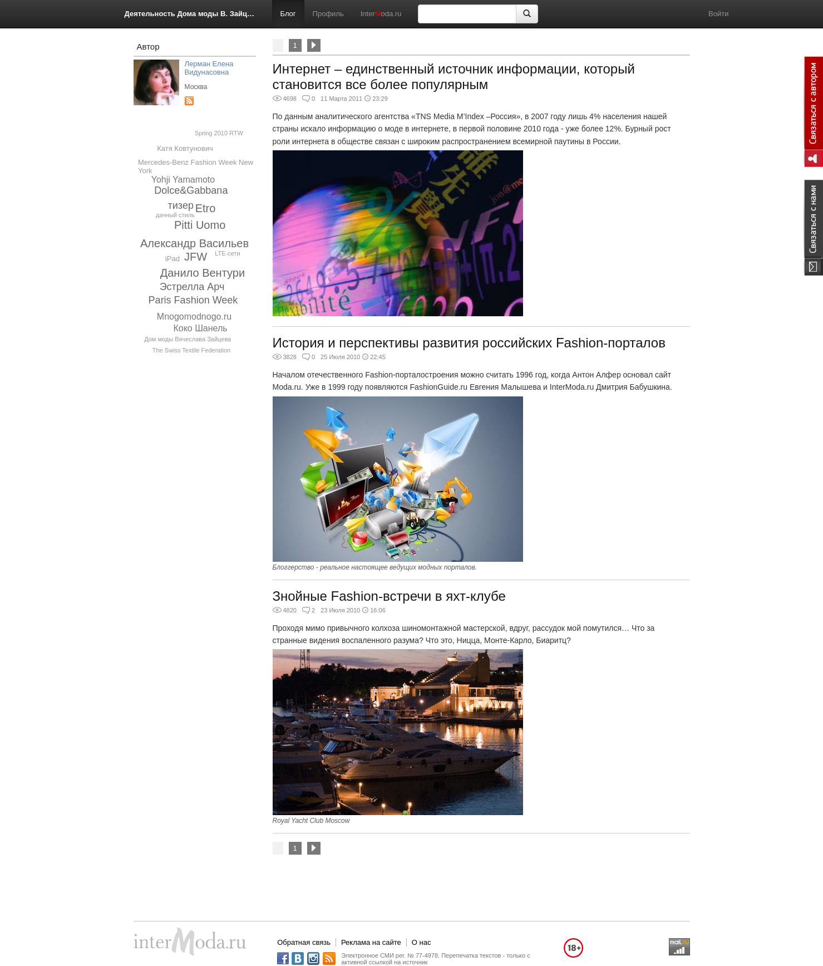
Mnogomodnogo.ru (194, 316)
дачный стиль (175, 215)
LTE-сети (227, 253)
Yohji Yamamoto (183, 179)
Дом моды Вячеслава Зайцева (187, 339)
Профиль (328, 13)
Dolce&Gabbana (191, 190)
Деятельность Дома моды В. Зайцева (190, 13)
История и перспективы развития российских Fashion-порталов (469, 342)
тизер (181, 205)
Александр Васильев (194, 243)
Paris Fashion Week (193, 300)
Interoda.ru (381, 13)
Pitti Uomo (199, 225)
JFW (195, 257)
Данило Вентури (202, 273)
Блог (288, 13)
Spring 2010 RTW (219, 133)
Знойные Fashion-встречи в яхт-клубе (389, 596)
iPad (172, 258)
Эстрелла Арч (192, 286)
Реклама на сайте (371, 942)
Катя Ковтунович (185, 148)
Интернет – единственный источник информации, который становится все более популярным (454, 76)
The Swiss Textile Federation (191, 350)
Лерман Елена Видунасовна (209, 68)
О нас (421, 942)
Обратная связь (304, 942)
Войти (718, 13)
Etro (205, 208)
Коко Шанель (200, 328)
